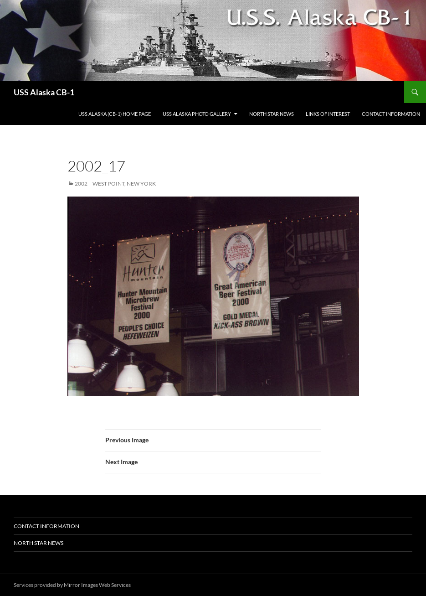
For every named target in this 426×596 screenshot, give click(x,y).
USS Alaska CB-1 (44, 92)
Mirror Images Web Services (97, 584)
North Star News (271, 114)
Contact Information (391, 114)
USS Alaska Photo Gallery (197, 114)
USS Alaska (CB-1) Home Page (114, 114)
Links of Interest (328, 114)
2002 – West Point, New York (115, 183)
